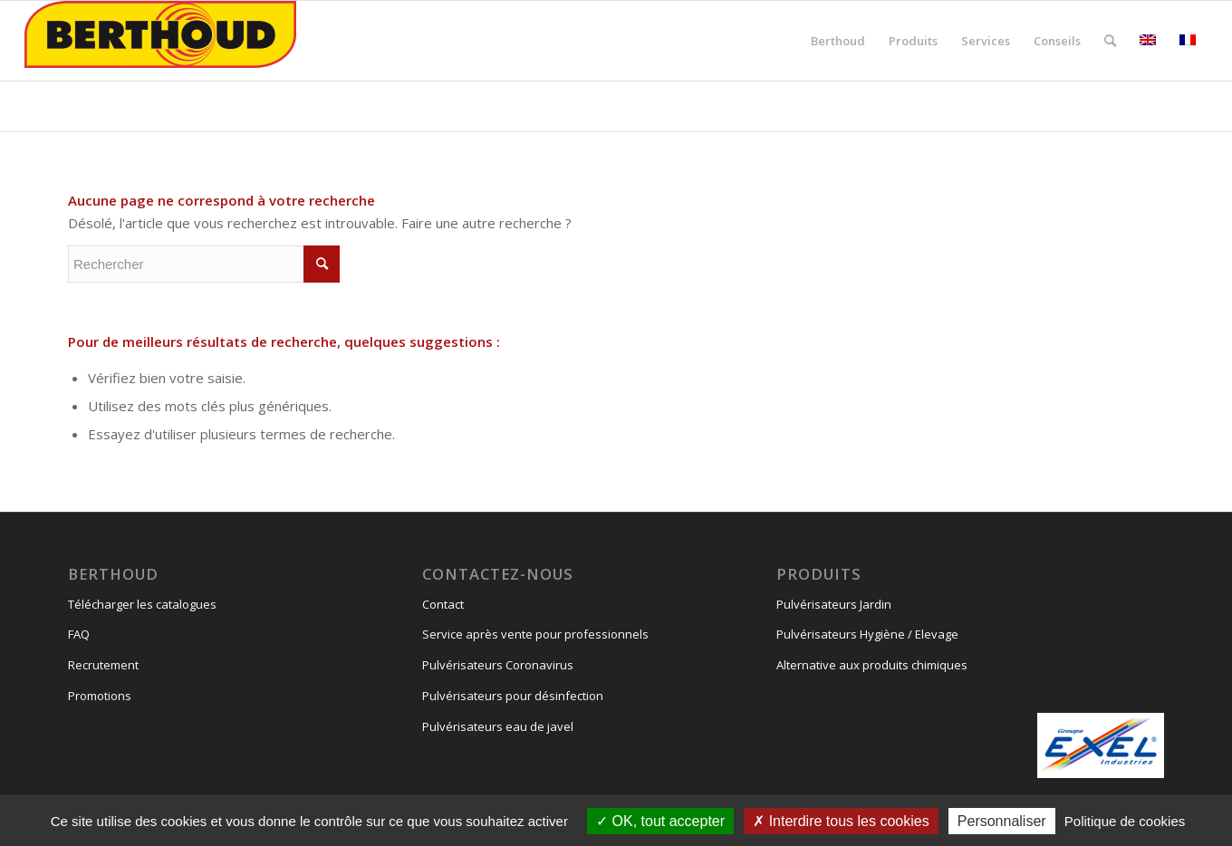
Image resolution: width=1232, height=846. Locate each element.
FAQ (79, 634)
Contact (443, 604)
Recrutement (103, 665)
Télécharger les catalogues (142, 604)
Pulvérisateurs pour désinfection (512, 695)
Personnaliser (1002, 821)
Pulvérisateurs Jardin (833, 604)
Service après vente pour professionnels (535, 634)
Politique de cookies (1124, 821)
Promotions (99, 695)
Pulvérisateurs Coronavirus (497, 665)
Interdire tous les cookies (841, 821)
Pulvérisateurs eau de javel (497, 726)
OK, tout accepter (660, 821)
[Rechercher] (1110, 41)
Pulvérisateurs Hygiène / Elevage (867, 634)
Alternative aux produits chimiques (871, 665)
